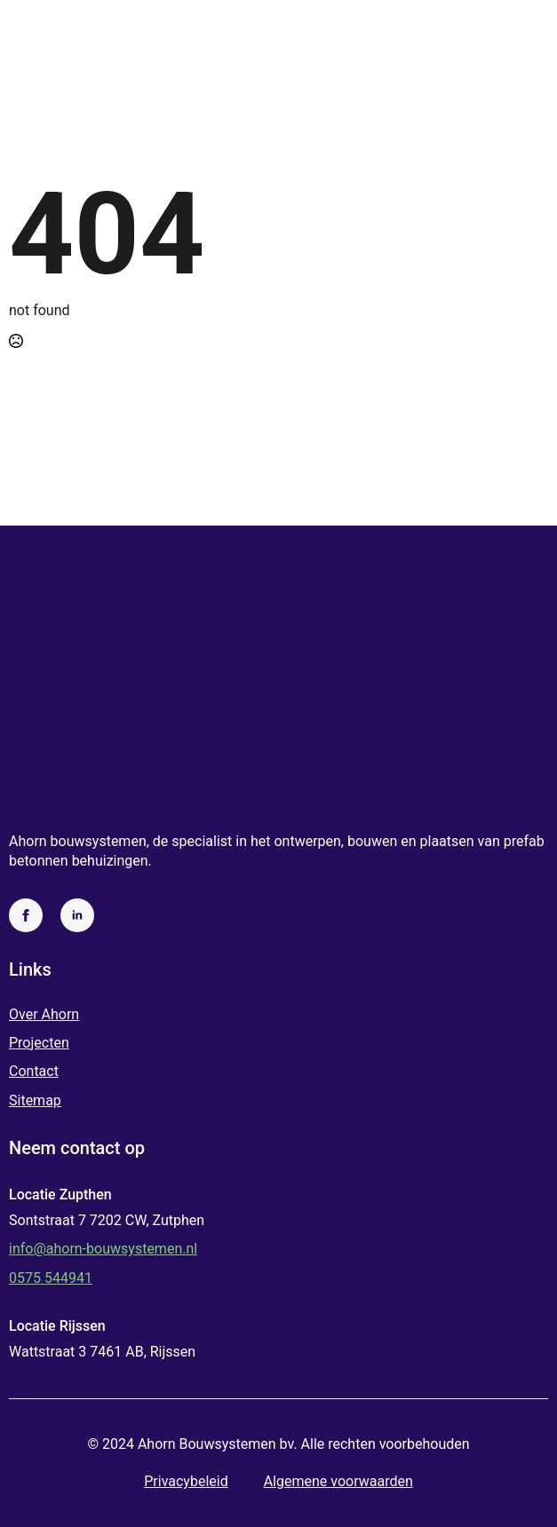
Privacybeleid (185, 1481)
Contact (34, 1071)
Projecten (39, 1042)
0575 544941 (50, 1278)
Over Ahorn (44, 1014)
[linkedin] (77, 915)
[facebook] (26, 915)
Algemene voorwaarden (338, 1481)
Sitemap (35, 1100)
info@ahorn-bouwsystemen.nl (103, 1248)
